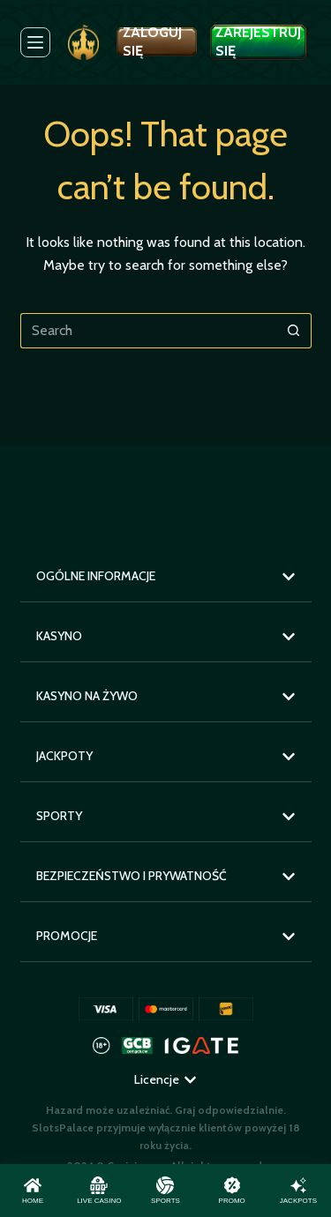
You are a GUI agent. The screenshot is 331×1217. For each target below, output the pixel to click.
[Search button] (294, 330)
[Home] (32, 1190)
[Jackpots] (298, 1190)
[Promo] (232, 1190)
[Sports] (165, 1190)
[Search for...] (148, 330)
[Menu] (35, 42)
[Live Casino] (98, 1190)
